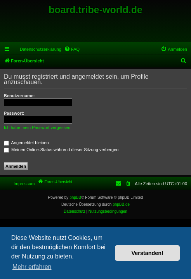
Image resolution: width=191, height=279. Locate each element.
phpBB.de (121, 204)
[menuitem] (72, 49)
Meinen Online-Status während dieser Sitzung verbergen (61, 149)
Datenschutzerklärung (40, 49)
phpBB (75, 197)
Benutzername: (19, 95)
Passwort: (14, 113)
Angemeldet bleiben (26, 142)
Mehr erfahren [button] (32, 267)
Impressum (24, 183)
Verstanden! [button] (147, 253)
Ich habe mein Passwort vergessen (37, 127)
